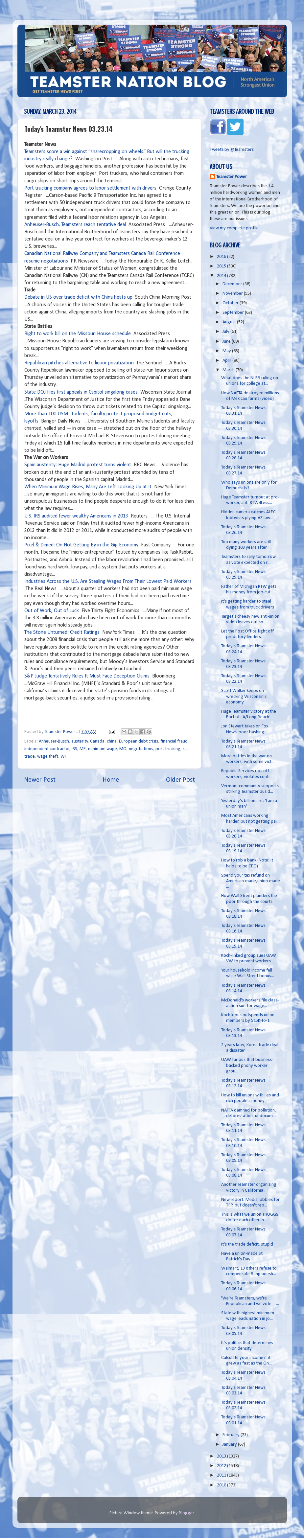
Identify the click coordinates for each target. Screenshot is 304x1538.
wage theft (47, 756)
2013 (222, 1456)
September (233, 312)
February (231, 1435)
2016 (222, 256)
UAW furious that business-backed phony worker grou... (247, 1065)
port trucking (167, 748)
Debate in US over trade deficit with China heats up (78, 297)
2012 (222, 1465)
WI (63, 756)
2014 (222, 275)
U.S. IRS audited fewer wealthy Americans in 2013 (76, 516)
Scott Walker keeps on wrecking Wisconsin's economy (244, 696)
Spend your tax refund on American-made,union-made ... (250, 881)
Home (111, 780)
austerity (79, 741)
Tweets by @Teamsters (232, 149)
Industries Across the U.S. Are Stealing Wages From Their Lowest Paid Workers (108, 581)
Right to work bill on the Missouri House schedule (77, 333)
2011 (222, 1475)
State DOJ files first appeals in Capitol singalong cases (81, 392)
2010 (222, 1485)
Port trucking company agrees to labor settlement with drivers (90, 188)
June (227, 341)
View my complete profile (234, 228)
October (231, 303)
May (227, 351)
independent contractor (47, 748)
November (233, 293)
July (226, 331)
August (229, 322)
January (230, 1444)
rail (186, 748)
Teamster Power (231, 176)
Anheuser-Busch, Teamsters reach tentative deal (75, 224)
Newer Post (40, 780)
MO (123, 748)
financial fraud (174, 741)
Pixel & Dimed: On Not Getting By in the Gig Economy (81, 545)
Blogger (186, 1513)
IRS (74, 748)
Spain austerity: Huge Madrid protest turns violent (77, 465)
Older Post (180, 780)
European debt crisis (138, 741)
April (227, 360)
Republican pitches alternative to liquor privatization (79, 363)
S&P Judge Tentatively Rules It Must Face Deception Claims (87, 676)
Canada (97, 741)
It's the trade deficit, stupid (247, 1244)
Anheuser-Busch (54, 741)
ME (83, 748)
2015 (222, 266)
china (112, 741)
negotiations (141, 748)
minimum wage (102, 748)
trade (29, 756)
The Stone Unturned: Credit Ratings (62, 632)
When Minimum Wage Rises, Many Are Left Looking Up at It (88, 487)
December (232, 284)
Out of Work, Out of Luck (51, 610)
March (229, 370)
